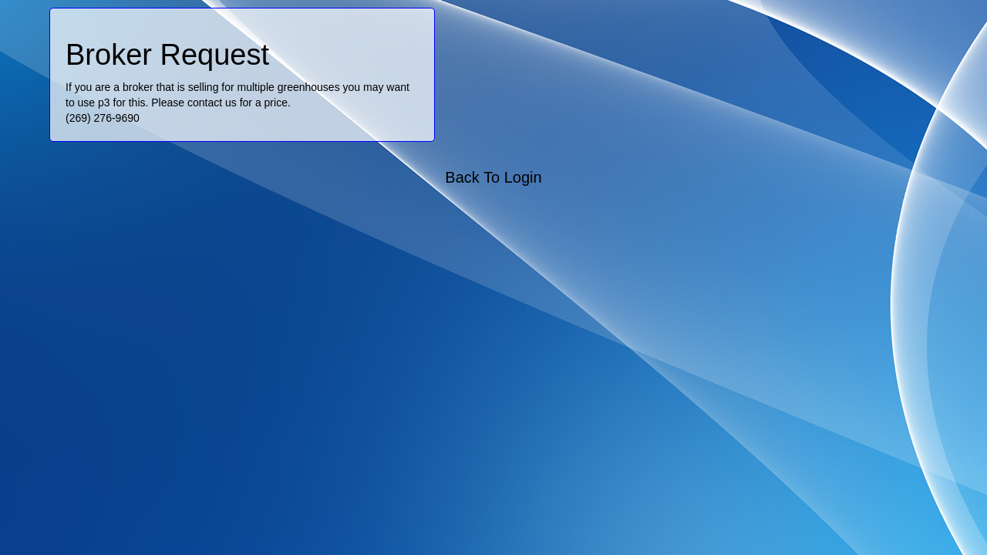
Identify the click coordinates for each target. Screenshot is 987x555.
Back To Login (493, 177)
